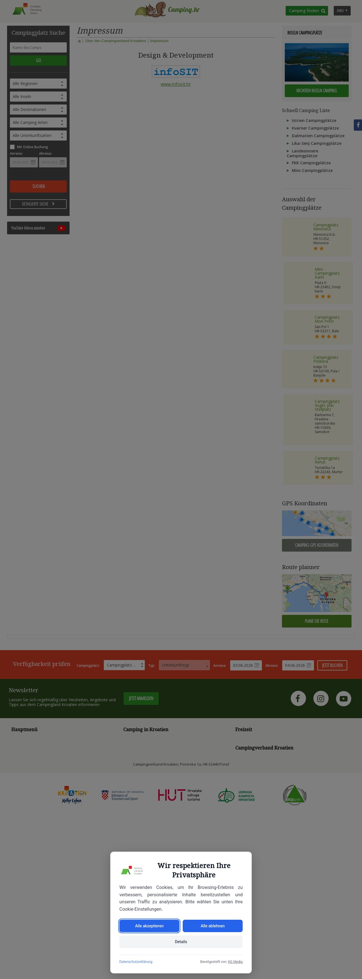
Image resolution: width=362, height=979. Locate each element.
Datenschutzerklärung (135, 962)
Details (181, 941)
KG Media (235, 962)
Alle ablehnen (213, 926)
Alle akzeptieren (149, 926)
